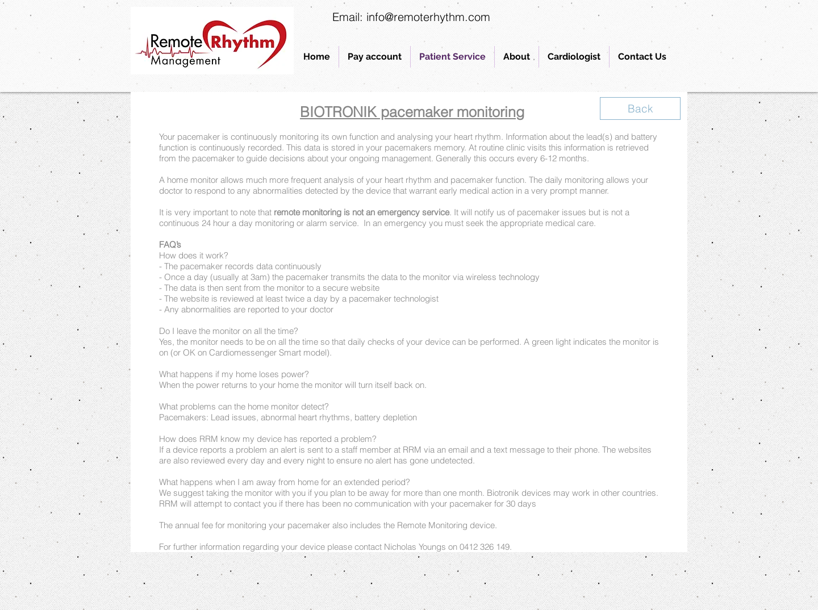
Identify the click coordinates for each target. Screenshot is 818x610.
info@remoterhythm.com (428, 17)
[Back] (640, 108)
